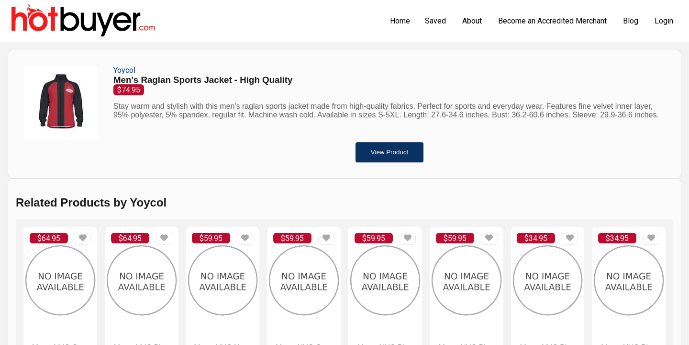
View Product (389, 152)
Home (400, 20)
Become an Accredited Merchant (552, 20)
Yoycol (124, 70)
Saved (435, 20)
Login (664, 20)
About (472, 20)
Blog (630, 20)
